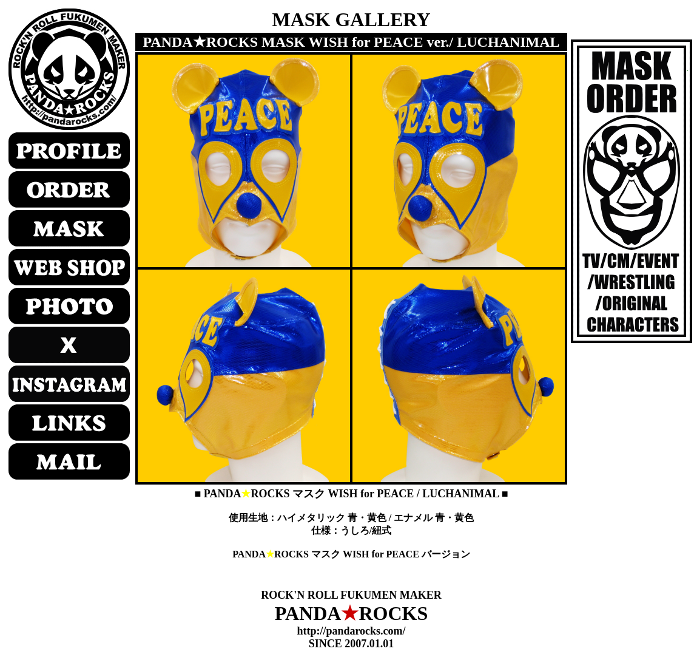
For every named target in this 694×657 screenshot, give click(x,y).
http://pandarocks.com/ (351, 631)
